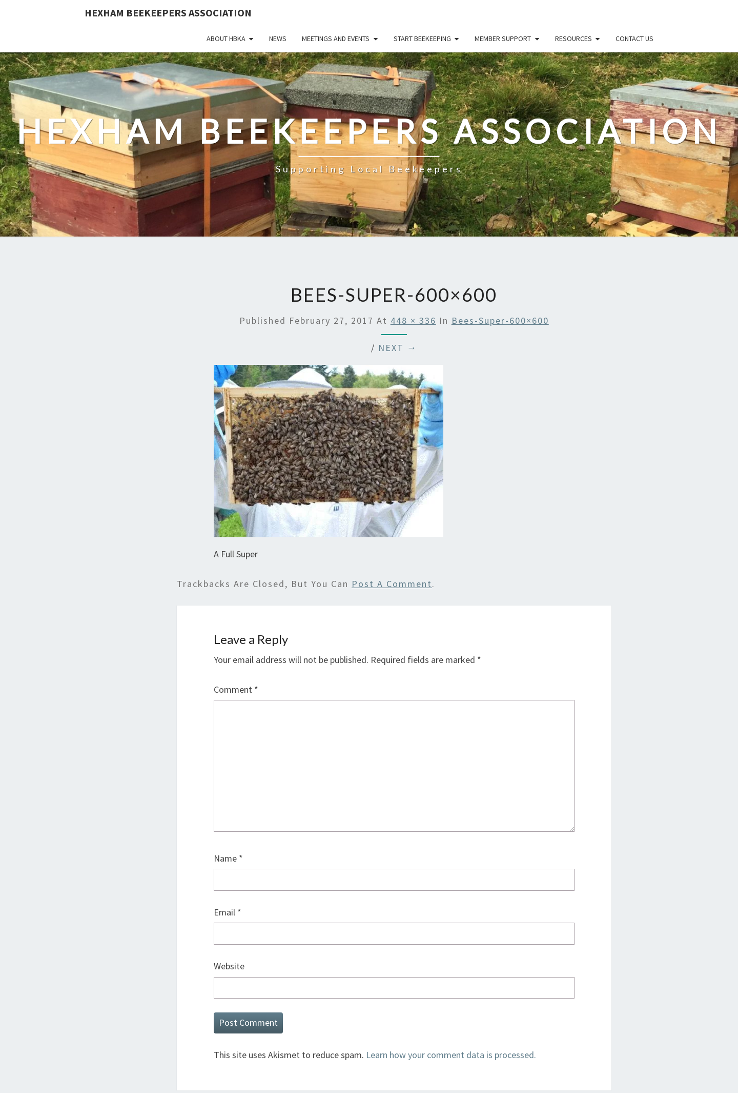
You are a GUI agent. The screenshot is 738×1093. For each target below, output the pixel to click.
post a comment (392, 584)
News (277, 38)
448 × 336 (413, 320)
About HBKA (226, 38)
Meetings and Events (336, 38)
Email (227, 912)
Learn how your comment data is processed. (451, 1055)
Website (229, 966)
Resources (573, 38)
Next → (397, 348)
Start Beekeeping (422, 38)
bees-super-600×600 (500, 320)
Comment (236, 689)
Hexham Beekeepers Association (168, 12)
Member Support (503, 38)
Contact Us (634, 38)
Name (228, 858)
